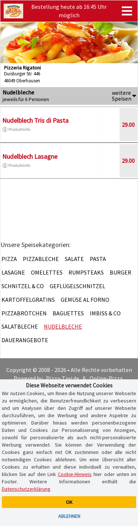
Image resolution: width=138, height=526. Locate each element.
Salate (74, 258)
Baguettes (68, 313)
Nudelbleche (63, 326)
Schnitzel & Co (22, 286)
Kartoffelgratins (28, 299)
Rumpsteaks (86, 272)
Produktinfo (16, 129)
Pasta (98, 258)
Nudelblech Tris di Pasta (35, 120)
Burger (120, 272)
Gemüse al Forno (85, 299)
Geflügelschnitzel (77, 286)
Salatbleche (19, 326)
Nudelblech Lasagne (29, 156)
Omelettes (47, 272)
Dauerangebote (24, 340)
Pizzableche (41, 258)
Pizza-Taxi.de (62, 378)
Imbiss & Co (105, 313)
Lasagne (13, 272)
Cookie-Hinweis (75, 474)
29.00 (128, 124)
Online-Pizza (106, 378)
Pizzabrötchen (24, 313)
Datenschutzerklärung (26, 489)
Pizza (9, 258)
